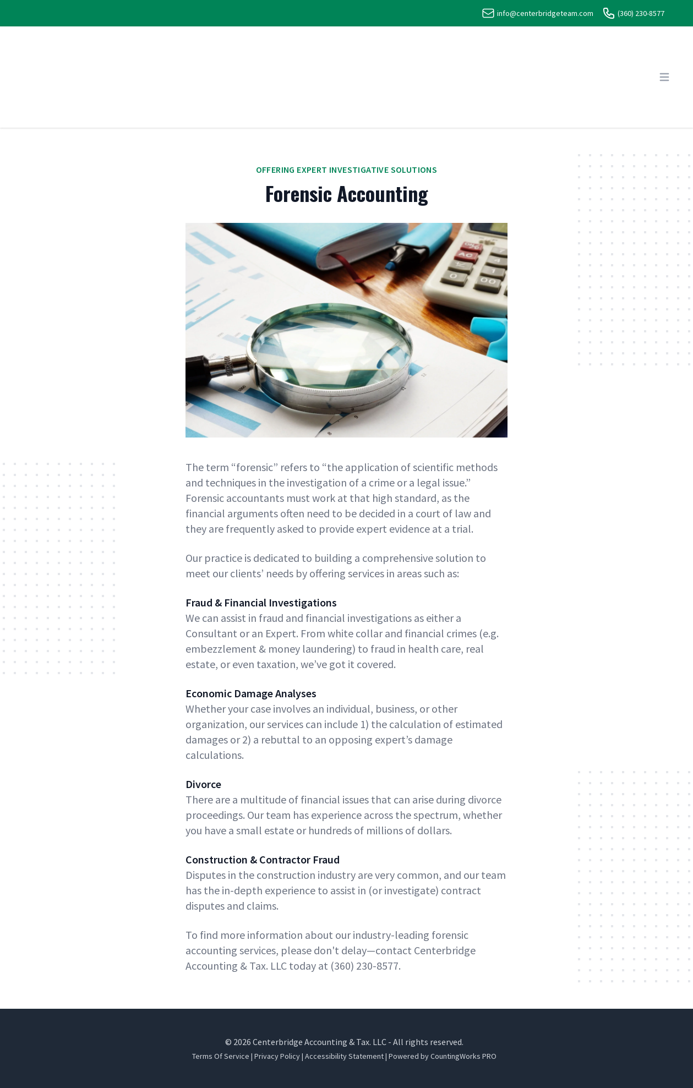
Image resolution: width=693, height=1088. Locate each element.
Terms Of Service (220, 1056)
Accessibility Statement (344, 1056)
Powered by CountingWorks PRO (442, 1056)
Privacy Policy (277, 1056)
